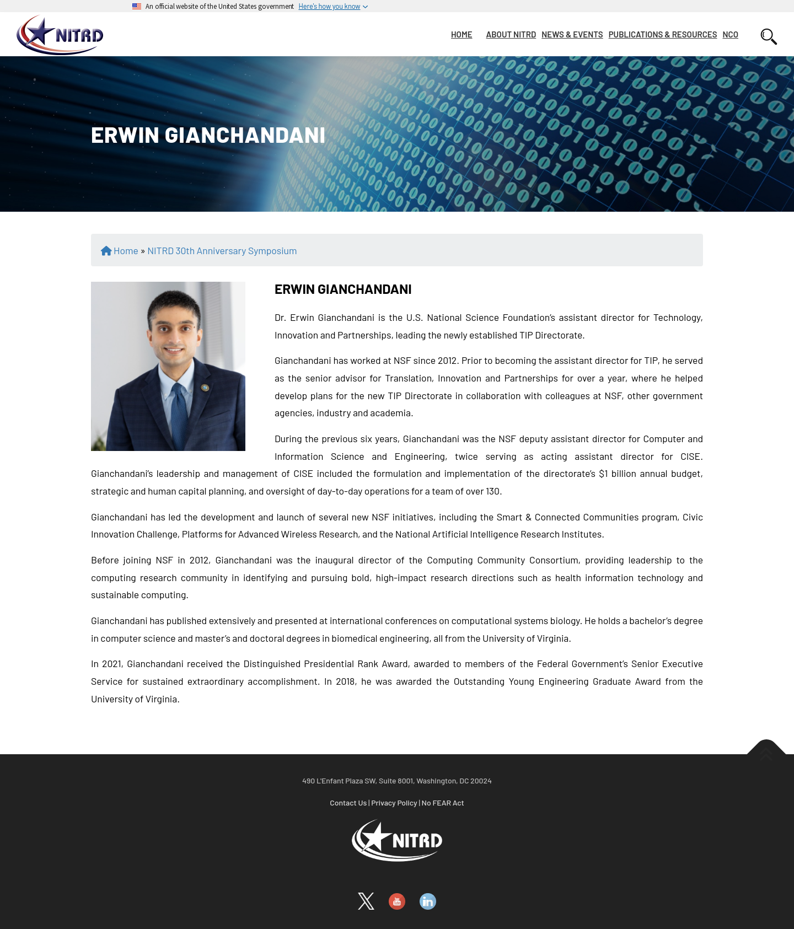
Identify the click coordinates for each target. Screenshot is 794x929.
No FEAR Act (443, 802)
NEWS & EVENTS (572, 34)
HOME (461, 34)
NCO (730, 34)
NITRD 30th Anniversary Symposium (222, 250)
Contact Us (348, 802)
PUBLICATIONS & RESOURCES (663, 34)
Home (126, 250)
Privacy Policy (394, 802)
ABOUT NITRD (511, 34)
